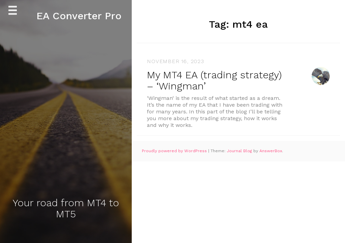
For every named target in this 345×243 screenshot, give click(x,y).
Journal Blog (240, 150)
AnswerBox (270, 150)
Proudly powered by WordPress (175, 150)
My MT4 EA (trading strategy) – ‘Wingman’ (214, 80)
